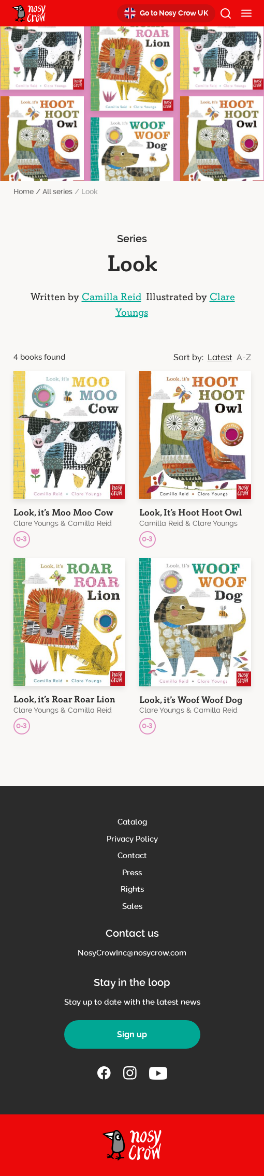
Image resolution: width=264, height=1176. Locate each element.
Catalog (132, 822)
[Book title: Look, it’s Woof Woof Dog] (195, 646)
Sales (132, 906)
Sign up (132, 1034)
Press (132, 872)
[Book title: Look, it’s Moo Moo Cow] (69, 459)
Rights (132, 889)
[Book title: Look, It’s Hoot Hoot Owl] (195, 459)
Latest (220, 357)
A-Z (244, 357)
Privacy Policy (132, 839)
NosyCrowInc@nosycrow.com (132, 953)
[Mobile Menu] (246, 13)
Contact (132, 855)
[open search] (226, 13)
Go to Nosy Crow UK (166, 13)
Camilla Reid (111, 297)
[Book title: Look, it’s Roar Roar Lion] (69, 646)
